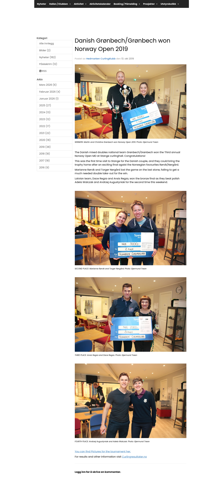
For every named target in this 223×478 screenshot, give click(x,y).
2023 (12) (44, 119)
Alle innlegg (46, 43)
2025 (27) (45, 105)
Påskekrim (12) (48, 64)
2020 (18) (45, 140)
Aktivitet (80, 4)
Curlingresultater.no (134, 457)
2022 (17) (44, 126)
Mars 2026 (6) (48, 85)
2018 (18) (44, 154)
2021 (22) (44, 133)
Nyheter (41, 4)
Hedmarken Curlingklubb (101, 58)
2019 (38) (45, 147)
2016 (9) (44, 167)
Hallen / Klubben (60, 4)
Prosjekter (150, 4)
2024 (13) (45, 112)
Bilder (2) (45, 50)
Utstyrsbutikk (170, 4)
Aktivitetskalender (100, 4)
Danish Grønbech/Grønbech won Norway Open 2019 (122, 44)
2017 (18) (44, 160)
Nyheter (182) (47, 57)
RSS (43, 71)
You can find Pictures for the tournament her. (103, 451)
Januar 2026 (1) (49, 98)
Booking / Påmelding (127, 4)
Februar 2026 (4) (49, 92)
